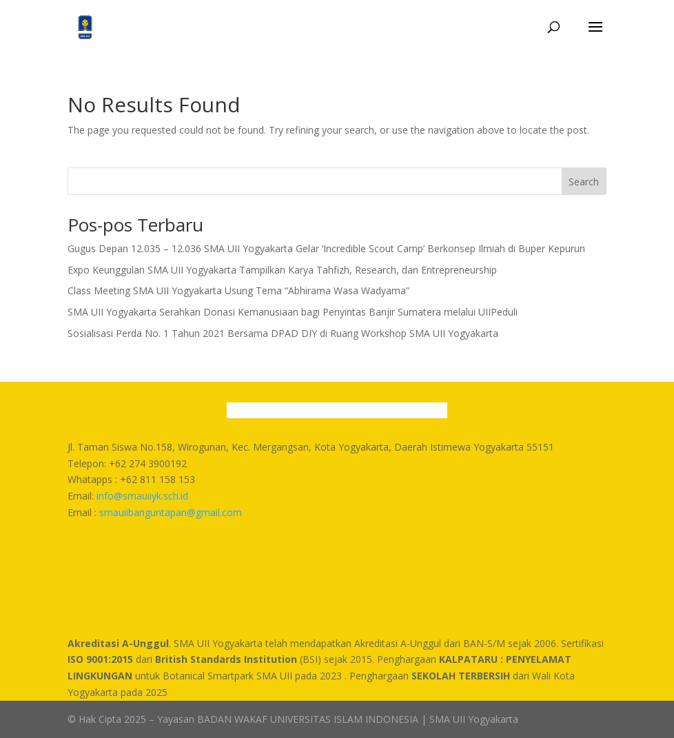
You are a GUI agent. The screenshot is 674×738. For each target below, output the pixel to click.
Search (584, 181)
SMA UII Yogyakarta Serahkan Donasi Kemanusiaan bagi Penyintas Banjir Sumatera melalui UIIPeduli (293, 311)
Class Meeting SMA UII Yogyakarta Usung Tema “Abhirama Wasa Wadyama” (238, 290)
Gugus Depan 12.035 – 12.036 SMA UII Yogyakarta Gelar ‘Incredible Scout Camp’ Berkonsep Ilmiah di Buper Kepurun (326, 248)
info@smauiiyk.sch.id (142, 495)
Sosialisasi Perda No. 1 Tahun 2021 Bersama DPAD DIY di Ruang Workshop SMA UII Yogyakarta (283, 333)
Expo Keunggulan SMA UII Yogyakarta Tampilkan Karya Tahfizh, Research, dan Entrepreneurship (282, 269)
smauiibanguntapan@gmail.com (170, 512)
